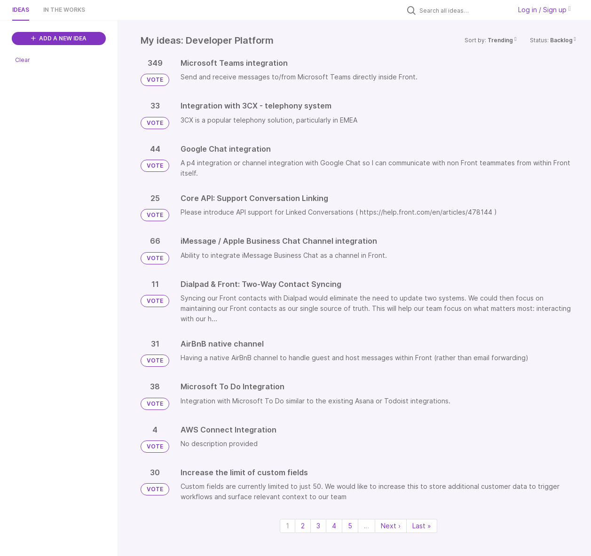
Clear (22, 59)
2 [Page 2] (303, 526)
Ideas (20, 9)
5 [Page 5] (350, 526)
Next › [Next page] (391, 526)
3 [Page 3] (318, 526)
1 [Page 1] (287, 526)
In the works (64, 9)
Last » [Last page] (421, 526)
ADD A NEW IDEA (59, 38)
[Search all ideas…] (463, 10)
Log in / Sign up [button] (544, 10)
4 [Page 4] (334, 526)
